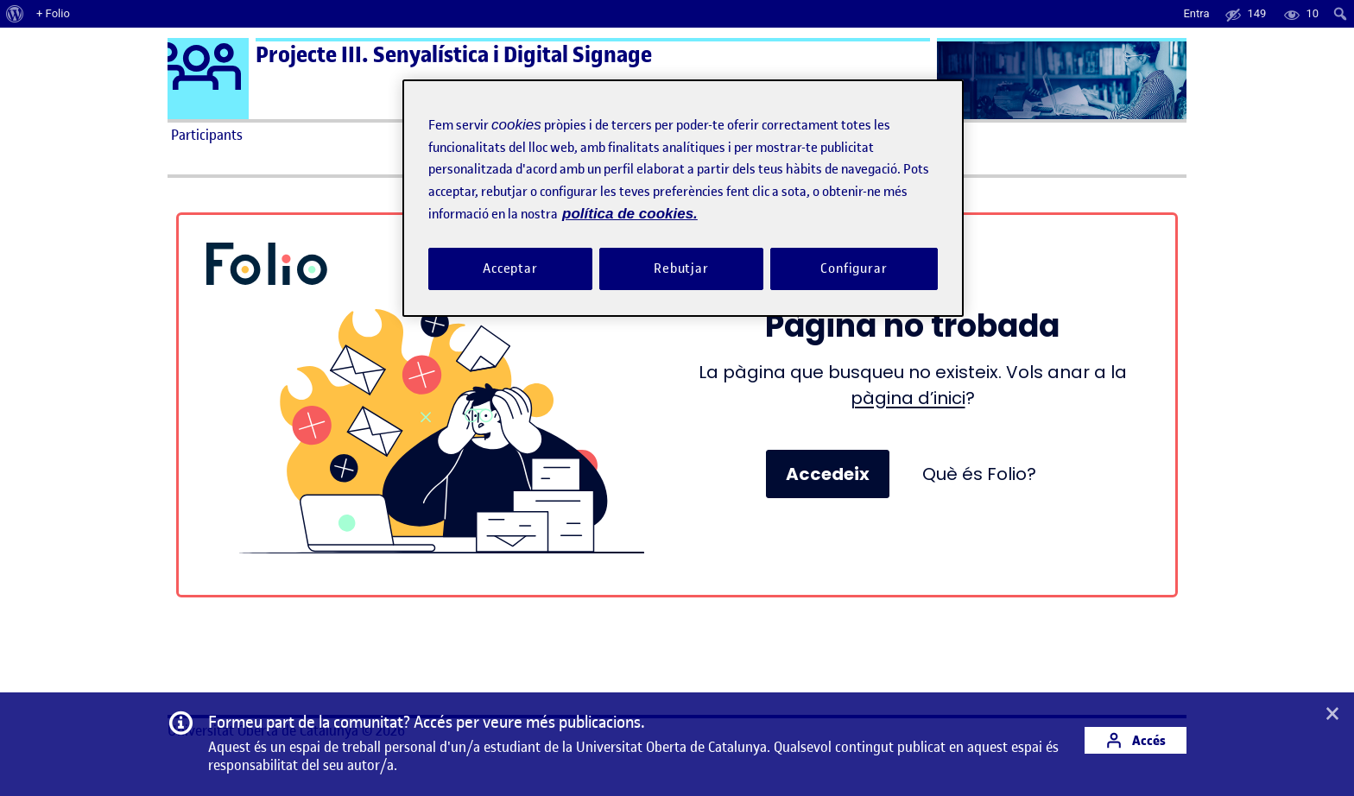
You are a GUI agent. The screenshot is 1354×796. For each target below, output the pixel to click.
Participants (207, 134)
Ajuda (872, 134)
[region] (683, 198)
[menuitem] (15, 14)
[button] (1332, 714)
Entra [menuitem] (1196, 13)
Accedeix (828, 474)
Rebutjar (681, 268)
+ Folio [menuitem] (53, 13)
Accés (1135, 740)
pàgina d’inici (908, 398)
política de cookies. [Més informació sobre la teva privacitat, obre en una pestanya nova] (630, 213)
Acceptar (510, 268)
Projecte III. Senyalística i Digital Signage (454, 55)
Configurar (854, 268)
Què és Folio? (979, 474)
